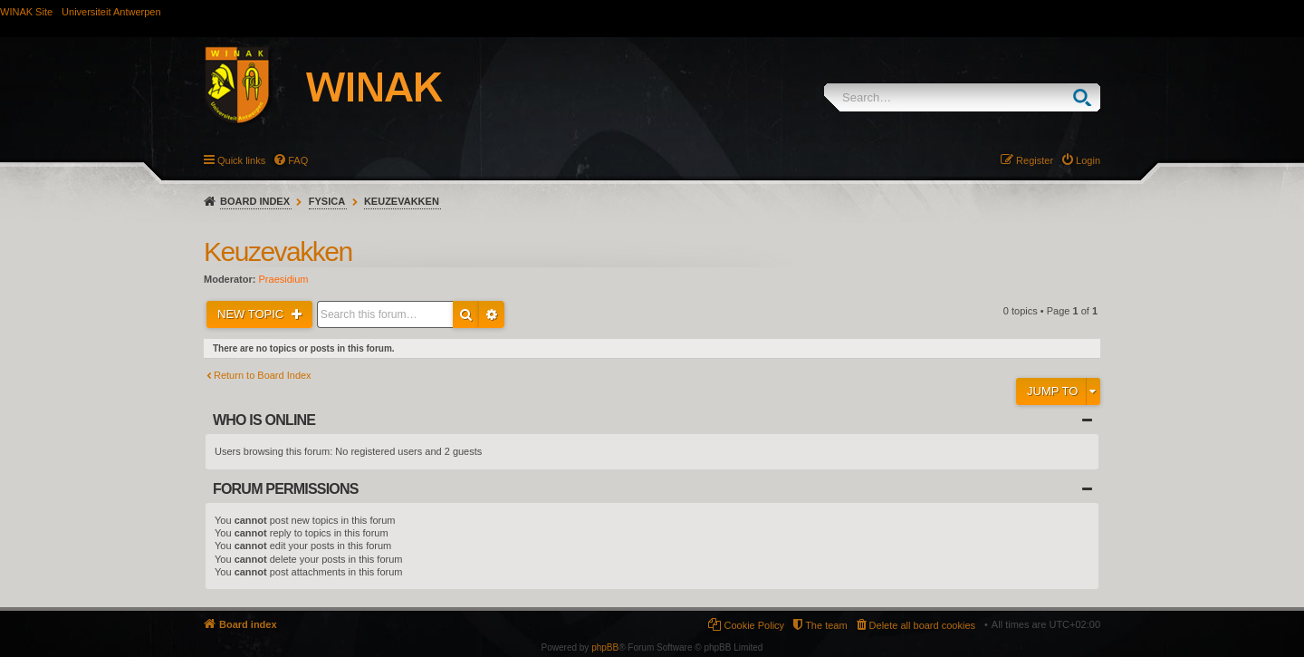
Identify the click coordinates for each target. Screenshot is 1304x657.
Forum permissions (286, 489)
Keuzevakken (401, 201)
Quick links (241, 160)
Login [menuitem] (1088, 160)
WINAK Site (26, 11)
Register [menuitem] (1034, 160)
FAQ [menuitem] (298, 160)
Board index (255, 201)
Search (1086, 97)
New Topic (252, 314)
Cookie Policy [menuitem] (754, 625)
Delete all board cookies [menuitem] (922, 625)
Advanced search (491, 314)
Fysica (327, 201)
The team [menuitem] (826, 625)
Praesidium (284, 279)
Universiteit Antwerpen (111, 11)
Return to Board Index (263, 375)
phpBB (604, 647)
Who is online (264, 420)
